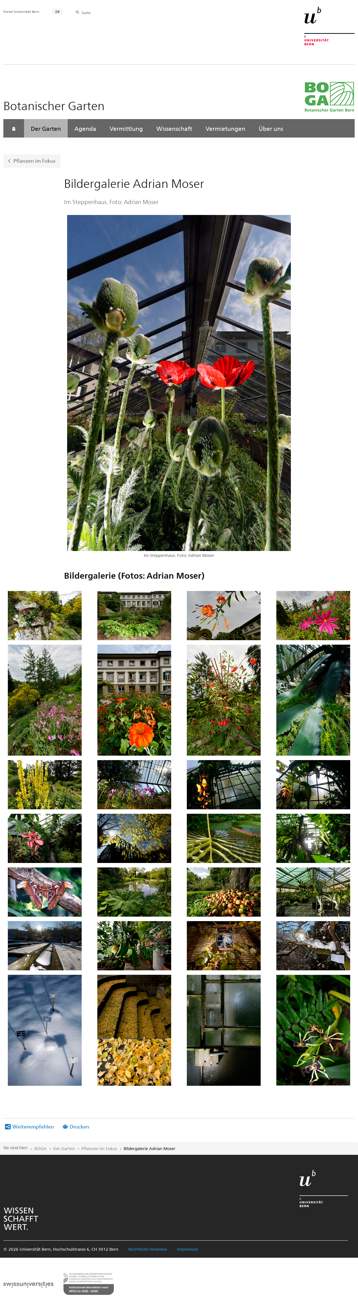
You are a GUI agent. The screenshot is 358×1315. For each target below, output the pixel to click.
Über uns (271, 128)
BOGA (40, 1148)
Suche (86, 12)
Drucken (79, 1126)
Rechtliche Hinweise (147, 1249)
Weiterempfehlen (33, 1126)
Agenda (85, 128)
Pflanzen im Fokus (34, 160)
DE (57, 11)
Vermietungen (225, 128)
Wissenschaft (174, 128)
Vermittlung (126, 128)
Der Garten (46, 128)
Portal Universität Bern (21, 11)
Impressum (187, 1249)
